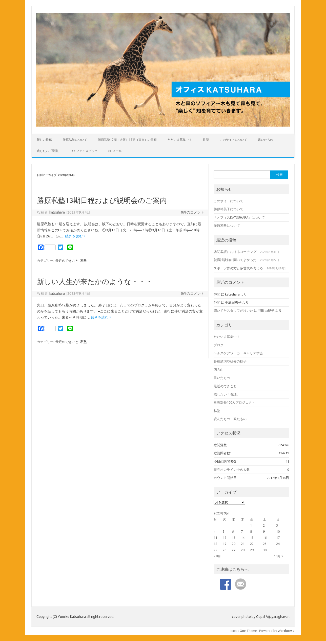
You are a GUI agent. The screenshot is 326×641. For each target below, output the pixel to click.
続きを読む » (75, 236)
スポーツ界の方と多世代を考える (238, 268)
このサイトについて (233, 139)
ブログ (218, 345)
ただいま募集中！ (180, 139)
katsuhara (57, 212)
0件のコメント (192, 212)
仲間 (217, 294)
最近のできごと (66, 260)
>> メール (115, 150)
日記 (206, 139)
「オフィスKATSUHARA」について (239, 217)
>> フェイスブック (84, 150)
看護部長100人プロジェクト (234, 402)
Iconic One (238, 630)
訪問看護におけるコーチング (235, 251)
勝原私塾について (75, 139)
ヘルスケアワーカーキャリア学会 (238, 353)
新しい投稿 (44, 139)
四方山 (218, 369)
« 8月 (217, 556)
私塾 (83, 260)
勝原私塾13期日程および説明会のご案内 (102, 200)
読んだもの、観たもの (230, 419)
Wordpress (286, 630)
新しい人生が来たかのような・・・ (95, 281)
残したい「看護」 (49, 150)
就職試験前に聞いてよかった (235, 260)
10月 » (278, 556)
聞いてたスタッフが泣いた (233, 310)
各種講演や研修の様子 (230, 361)
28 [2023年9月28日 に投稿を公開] (242, 550)
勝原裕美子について (228, 209)
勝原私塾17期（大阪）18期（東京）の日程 (127, 139)
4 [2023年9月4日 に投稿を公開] (214, 531)
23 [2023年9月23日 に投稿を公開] (265, 543)
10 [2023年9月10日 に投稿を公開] (278, 531)
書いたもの (265, 139)
